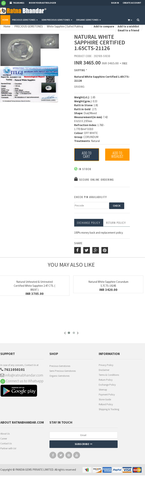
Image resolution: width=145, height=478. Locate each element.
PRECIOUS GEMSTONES (25, 19)
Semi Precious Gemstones (62, 371)
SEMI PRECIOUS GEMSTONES (57, 19)
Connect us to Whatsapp (21, 380)
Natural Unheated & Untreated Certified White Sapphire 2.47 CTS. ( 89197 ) (34, 285)
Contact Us (6, 443)
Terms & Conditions (109, 375)
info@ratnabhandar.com (21, 375)
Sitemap (103, 389)
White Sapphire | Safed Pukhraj (65, 26)
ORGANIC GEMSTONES (88, 19)
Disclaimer (104, 370)
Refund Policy (106, 404)
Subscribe (84, 444)
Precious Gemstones (59, 366)
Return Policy (106, 379)
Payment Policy (107, 394)
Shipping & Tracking (109, 409)
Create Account (132, 2)
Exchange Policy (88, 223)
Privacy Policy (106, 365)
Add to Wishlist (117, 154)
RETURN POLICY (116, 223)
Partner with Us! (8, 448)
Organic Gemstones (59, 375)
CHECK (116, 205)
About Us (5, 433)
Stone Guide (105, 399)
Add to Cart (86, 154)
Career (3, 438)
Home (5, 19)
